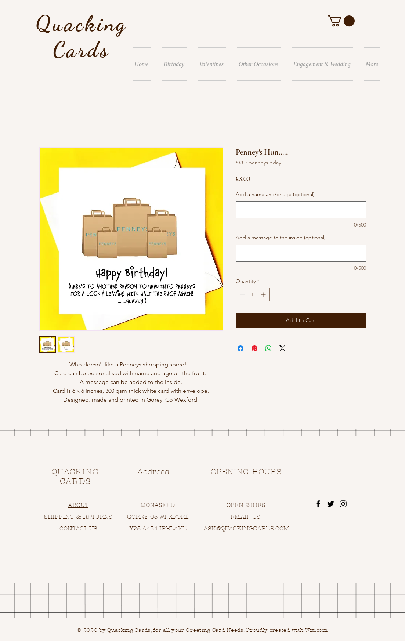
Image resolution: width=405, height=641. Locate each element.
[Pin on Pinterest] (254, 348)
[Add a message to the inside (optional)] (301, 253)
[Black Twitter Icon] (330, 503)
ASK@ (212, 528)
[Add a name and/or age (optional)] (301, 209)
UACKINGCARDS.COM (257, 528)
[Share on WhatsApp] (268, 348)
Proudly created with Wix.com (287, 630)
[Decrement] (241, 294)
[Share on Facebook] (240, 348)
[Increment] (263, 294)
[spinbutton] (252, 294)
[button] (341, 20)
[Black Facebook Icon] (318, 503)
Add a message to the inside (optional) (281, 237)
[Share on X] (282, 348)
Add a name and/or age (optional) (275, 194)
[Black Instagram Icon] (343, 503)
